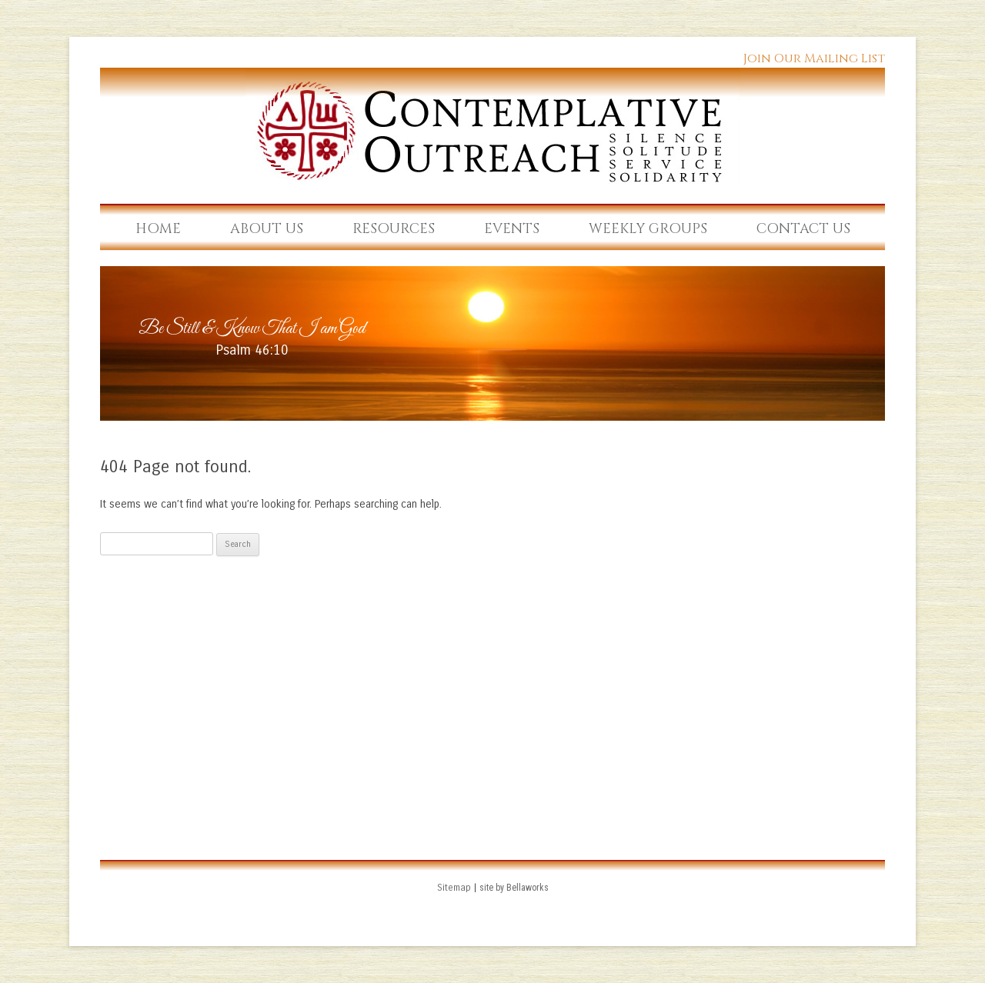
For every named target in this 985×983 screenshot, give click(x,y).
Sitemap (454, 887)
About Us (266, 228)
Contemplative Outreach (492, 126)
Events (511, 228)
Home (158, 228)
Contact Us (803, 228)
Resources (393, 228)
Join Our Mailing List (814, 58)
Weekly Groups (648, 228)
